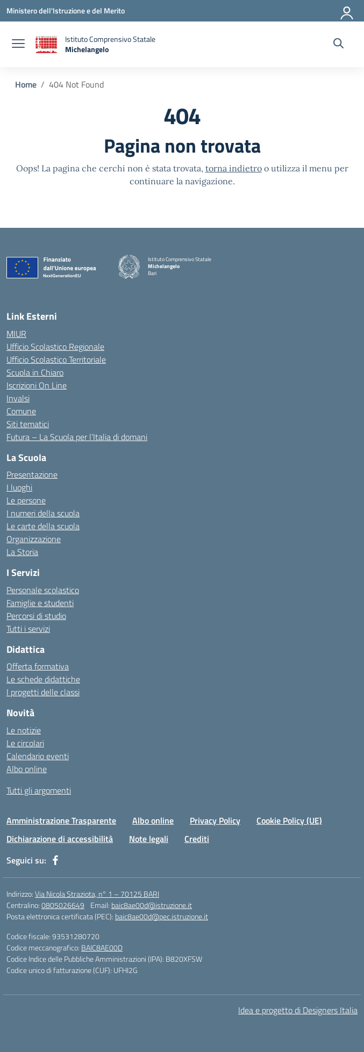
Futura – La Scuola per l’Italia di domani (76, 436)
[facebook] (55, 860)
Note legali (148, 838)
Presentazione (32, 474)
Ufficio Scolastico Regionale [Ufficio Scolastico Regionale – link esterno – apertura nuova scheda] (55, 346)
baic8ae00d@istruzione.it (151, 905)
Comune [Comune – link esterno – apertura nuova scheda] (21, 411)
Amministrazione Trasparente (61, 820)
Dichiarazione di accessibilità (59, 838)
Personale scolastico (42, 589)
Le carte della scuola (43, 526)
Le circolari (25, 743)
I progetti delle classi (43, 692)
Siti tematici (27, 423)
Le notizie (23, 730)
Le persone (26, 500)
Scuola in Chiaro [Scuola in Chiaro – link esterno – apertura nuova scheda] (34, 372)
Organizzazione (33, 538)
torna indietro (233, 168)
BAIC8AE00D (102, 947)
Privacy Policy (215, 820)
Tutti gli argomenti (38, 790)
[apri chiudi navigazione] (18, 44)
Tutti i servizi (28, 628)
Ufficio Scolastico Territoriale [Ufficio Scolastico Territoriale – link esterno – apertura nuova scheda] (56, 359)
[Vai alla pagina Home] (26, 84)
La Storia (22, 551)
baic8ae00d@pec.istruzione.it (161, 916)
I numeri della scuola (43, 513)
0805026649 (62, 905)
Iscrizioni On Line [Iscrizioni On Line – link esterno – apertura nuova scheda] (36, 385)
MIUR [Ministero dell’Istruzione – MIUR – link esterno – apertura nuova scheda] (16, 333)
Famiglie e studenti (40, 602)
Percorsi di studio (36, 615)
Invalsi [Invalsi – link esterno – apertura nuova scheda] (18, 398)
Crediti (196, 838)
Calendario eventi (37, 756)
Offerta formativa (37, 666)
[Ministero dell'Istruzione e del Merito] (65, 10)
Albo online (26, 768)
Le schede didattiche (43, 679)
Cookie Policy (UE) (289, 820)
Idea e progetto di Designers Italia (298, 1010)
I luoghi (19, 487)
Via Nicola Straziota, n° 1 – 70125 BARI (97, 893)
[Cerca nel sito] (338, 45)
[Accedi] (347, 11)
